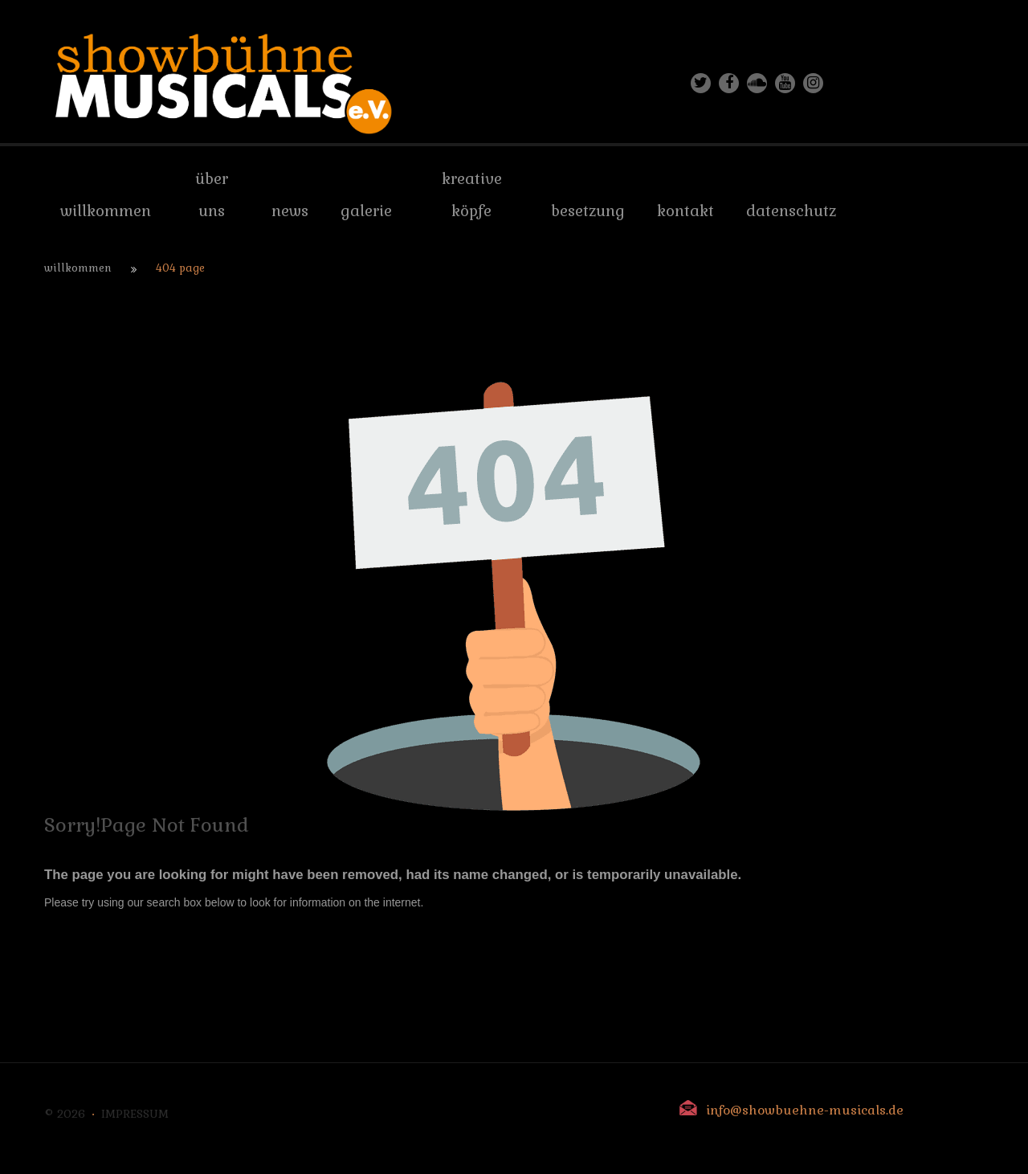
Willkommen (78, 268)
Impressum (135, 1114)
